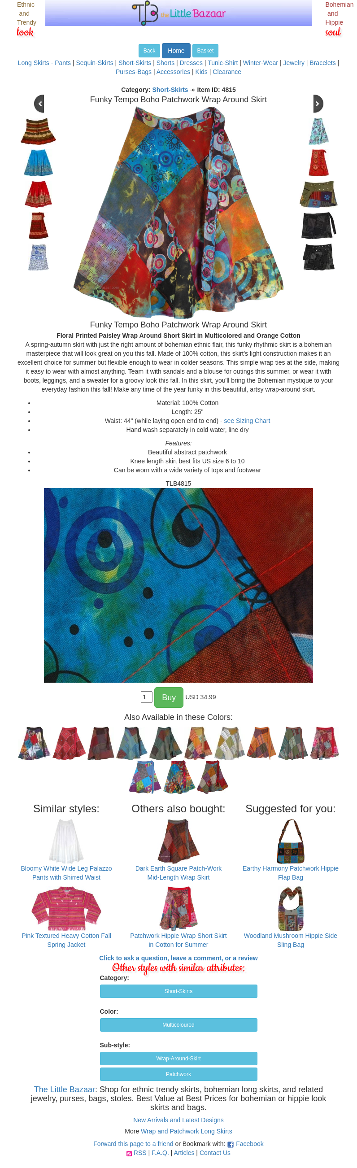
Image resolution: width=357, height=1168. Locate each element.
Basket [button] (205, 51)
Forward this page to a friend (133, 1143)
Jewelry (293, 62)
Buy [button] (169, 697)
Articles (184, 1152)
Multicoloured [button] (178, 1025)
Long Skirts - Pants (44, 62)
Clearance (227, 71)
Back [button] (150, 51)
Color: (109, 1011)
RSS (140, 1152)
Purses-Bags (134, 71)
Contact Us (215, 1152)
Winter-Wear (260, 62)
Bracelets (322, 62)
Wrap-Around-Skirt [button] (178, 1058)
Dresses (191, 62)
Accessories (173, 71)
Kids (202, 71)
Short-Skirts (134, 62)
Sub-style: (115, 1045)
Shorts (165, 62)
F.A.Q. (160, 1152)
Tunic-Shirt (223, 62)
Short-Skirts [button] (179, 991)
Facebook (249, 1143)
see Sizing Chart (247, 420)
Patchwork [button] (178, 1074)
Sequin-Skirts (94, 62)
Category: (114, 977)
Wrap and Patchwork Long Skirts (186, 1131)
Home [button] (176, 50)
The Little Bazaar (64, 1089)
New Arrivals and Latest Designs (178, 1120)
